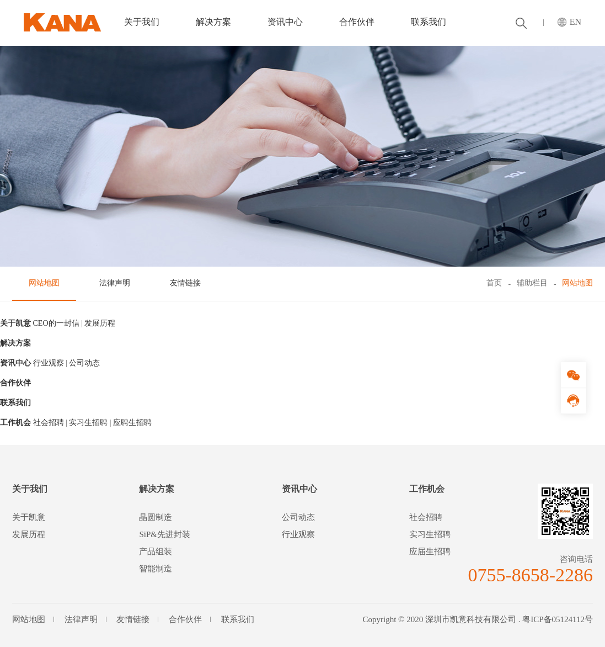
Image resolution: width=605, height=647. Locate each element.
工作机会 (15, 422)
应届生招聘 (430, 551)
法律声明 (114, 283)
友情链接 (185, 283)
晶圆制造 (155, 517)
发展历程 (99, 323)
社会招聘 (48, 422)
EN (575, 21)
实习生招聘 (88, 422)
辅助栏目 (532, 283)
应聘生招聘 (132, 422)
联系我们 (428, 21)
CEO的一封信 (56, 323)
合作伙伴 (356, 21)
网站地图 (44, 283)
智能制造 (155, 568)
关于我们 (141, 21)
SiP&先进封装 (164, 534)
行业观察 (48, 363)
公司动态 (84, 363)
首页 (494, 283)
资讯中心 (285, 21)
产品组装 (155, 551)
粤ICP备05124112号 (557, 619)
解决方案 (213, 21)
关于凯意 (15, 323)
